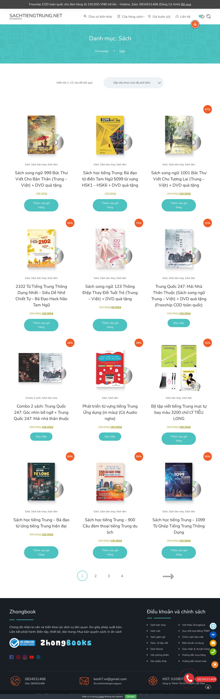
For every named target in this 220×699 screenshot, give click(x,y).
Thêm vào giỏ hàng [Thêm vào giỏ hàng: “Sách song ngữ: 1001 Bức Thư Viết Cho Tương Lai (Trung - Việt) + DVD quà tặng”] (178, 205)
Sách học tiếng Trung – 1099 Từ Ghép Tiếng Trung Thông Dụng (178, 526)
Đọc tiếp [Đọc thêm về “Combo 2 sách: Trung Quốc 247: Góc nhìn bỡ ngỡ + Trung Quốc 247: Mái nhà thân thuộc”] (41, 436)
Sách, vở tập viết (157, 643)
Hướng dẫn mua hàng (192, 655)
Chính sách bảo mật (191, 637)
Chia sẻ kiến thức (98, 16)
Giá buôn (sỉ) (159, 16)
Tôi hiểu (130, 696)
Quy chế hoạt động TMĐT (194, 631)
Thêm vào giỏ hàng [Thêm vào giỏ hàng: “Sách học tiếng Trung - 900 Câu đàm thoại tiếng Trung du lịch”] (110, 552)
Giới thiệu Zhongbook (192, 625)
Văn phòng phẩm (158, 655)
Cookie (101, 696)
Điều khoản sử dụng (191, 643)
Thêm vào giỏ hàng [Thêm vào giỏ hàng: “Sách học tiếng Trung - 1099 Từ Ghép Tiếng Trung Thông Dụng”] (178, 552)
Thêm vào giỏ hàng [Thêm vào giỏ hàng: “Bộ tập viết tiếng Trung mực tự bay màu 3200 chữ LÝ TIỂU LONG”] (178, 439)
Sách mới (153, 631)
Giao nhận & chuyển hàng (194, 649)
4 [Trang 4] (122, 576)
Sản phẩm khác (157, 661)
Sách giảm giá (156, 637)
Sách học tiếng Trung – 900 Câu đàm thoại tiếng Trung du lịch (110, 526)
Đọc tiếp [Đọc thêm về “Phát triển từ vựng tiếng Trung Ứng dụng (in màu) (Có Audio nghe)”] (110, 436)
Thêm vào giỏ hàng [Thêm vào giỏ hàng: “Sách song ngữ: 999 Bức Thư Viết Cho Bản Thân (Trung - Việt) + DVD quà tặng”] (41, 205)
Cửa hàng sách (130, 16)
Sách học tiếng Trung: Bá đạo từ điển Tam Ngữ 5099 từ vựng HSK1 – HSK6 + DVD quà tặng (110, 179)
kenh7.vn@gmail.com (110, 679)
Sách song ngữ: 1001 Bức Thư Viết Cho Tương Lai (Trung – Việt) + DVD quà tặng (178, 179)
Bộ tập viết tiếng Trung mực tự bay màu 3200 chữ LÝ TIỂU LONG (178, 412)
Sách (27, 164)
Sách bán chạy (38, 164)
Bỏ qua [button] (186, 4)
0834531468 (35, 679)
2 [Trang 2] (96, 576)
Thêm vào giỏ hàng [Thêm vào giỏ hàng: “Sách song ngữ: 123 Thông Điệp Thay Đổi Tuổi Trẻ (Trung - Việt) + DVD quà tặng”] (110, 325)
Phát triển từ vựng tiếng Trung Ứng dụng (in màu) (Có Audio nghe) (110, 412)
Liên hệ (182, 16)
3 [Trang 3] (109, 576)
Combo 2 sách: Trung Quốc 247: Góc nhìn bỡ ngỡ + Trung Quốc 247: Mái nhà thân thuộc (41, 412)
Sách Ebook (155, 649)
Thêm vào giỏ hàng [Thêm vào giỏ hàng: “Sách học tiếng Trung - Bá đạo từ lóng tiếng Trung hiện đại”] (41, 552)
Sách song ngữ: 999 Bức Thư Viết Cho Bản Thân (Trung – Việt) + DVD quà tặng (41, 179)
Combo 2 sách (33, 398)
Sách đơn (53, 164)
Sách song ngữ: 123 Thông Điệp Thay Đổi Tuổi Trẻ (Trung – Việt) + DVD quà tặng (110, 293)
